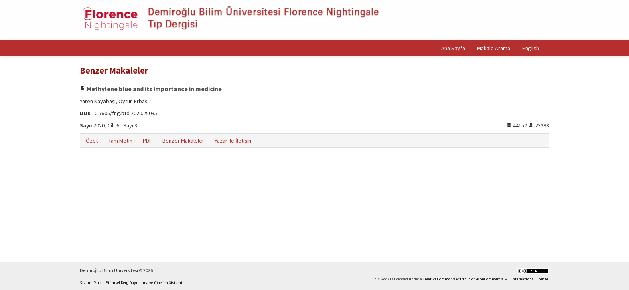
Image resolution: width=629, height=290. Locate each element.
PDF (147, 140)
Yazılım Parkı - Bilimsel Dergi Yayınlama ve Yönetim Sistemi (131, 282)
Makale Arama (493, 48)
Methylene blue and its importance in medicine (151, 89)
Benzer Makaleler (183, 140)
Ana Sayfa (453, 48)
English (530, 48)
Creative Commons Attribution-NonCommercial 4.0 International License (485, 279)
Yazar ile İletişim (234, 140)
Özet (92, 140)
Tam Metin (120, 140)
